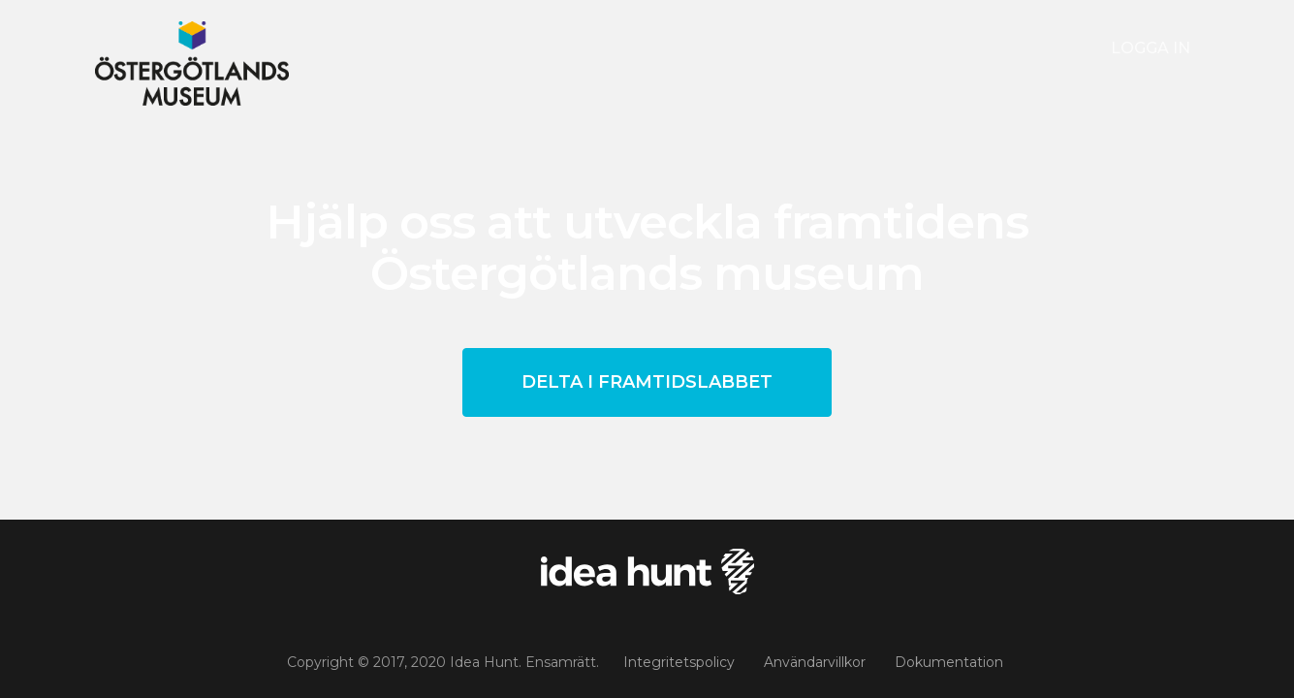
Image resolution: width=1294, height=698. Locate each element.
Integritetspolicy (679, 662)
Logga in (1150, 48)
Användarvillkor (815, 662)
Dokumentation (949, 662)
